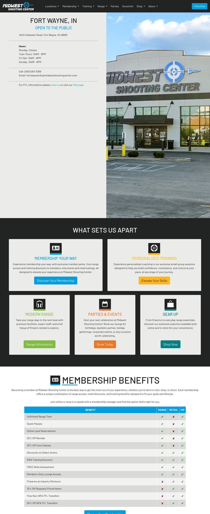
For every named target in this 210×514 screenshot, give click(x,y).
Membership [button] (70, 6)
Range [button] (101, 6)
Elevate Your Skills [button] (154, 280)
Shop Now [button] (170, 344)
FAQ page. (78, 84)
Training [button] (87, 6)
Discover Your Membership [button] (55, 280)
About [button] (152, 6)
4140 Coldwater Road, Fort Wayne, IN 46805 (43, 34)
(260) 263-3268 (32, 71)
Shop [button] (140, 6)
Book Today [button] (105, 344)
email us (55, 84)
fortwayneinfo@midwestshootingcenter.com (52, 75)
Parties (115, 6)
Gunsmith (127, 6)
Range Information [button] (39, 344)
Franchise (199, 6)
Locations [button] (51, 6)
